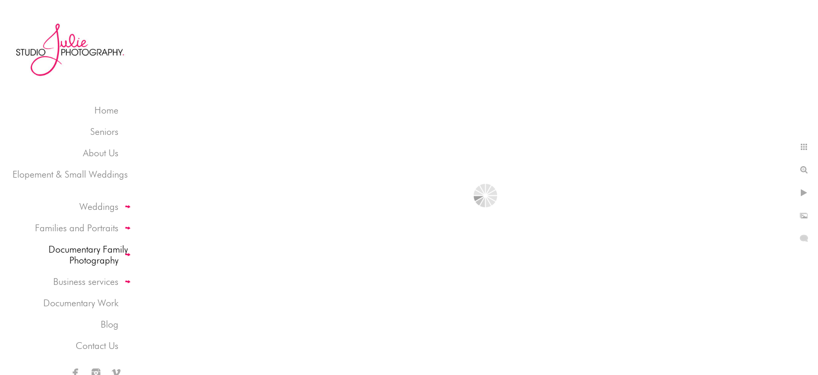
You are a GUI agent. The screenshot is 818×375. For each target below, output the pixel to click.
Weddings (98, 206)
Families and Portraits (76, 227)
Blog (109, 324)
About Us (100, 152)
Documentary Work (80, 302)
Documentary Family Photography (88, 255)
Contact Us (97, 345)
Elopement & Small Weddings (70, 174)
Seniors (104, 131)
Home (106, 110)
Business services (85, 281)
